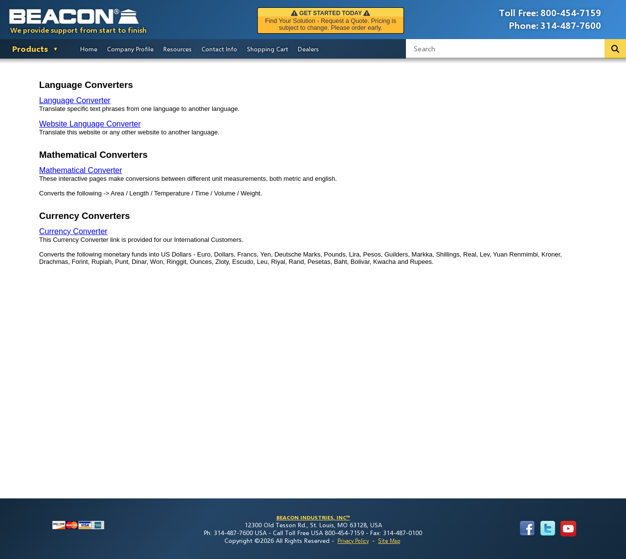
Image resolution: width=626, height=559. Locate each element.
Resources (177, 49)
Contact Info (219, 49)
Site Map (389, 541)
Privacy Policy (353, 541)
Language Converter (75, 100)
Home (88, 49)
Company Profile (130, 49)
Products (30, 48)
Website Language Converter (90, 124)
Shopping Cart (267, 49)
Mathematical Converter (80, 170)
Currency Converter (73, 231)
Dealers (308, 49)
